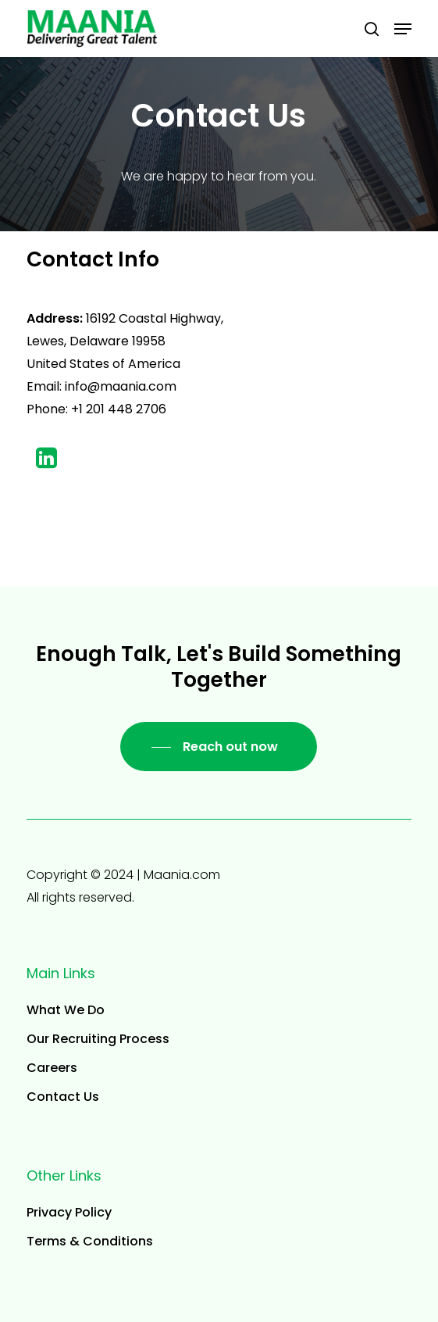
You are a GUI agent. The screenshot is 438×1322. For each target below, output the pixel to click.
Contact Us (63, 1097)
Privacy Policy (69, 1212)
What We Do (66, 1010)
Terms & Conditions (90, 1241)
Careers (52, 1068)
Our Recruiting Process (98, 1039)
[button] (402, 29)
